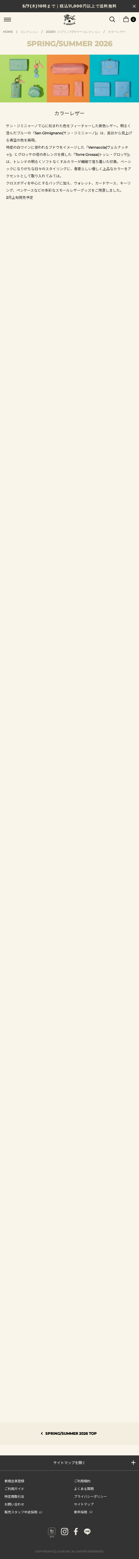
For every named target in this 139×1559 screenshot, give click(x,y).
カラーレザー (117, 32)
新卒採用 (83, 1511)
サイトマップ (84, 1504)
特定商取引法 (14, 1496)
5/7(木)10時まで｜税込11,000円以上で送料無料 (69, 6)
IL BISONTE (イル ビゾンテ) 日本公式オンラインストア (69, 20)
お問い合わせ (14, 1504)
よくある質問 (84, 1488)
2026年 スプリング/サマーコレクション (73, 32)
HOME (8, 32)
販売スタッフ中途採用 (23, 1511)
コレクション (29, 32)
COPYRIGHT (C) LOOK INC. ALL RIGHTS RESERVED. (69, 1551)
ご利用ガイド (14, 1488)
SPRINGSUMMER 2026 (69, 43)
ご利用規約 (82, 1480)
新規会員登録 (14, 1480)
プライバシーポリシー (90, 1496)
